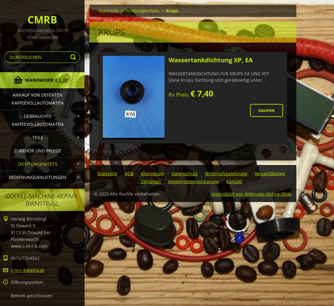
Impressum (152, 173)
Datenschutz (185, 173)
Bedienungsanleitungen (37, 177)
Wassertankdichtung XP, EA (211, 60)
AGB (129, 173)
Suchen (74, 57)
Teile (37, 137)
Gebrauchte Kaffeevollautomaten (38, 120)
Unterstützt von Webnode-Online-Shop (251, 194)
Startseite (109, 11)
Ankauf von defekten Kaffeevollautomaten (38, 99)
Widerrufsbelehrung (226, 173)
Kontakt (234, 181)
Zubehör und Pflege (37, 151)
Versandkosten (270, 173)
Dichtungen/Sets (37, 164)
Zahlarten (151, 181)
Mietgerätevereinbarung (193, 181)
